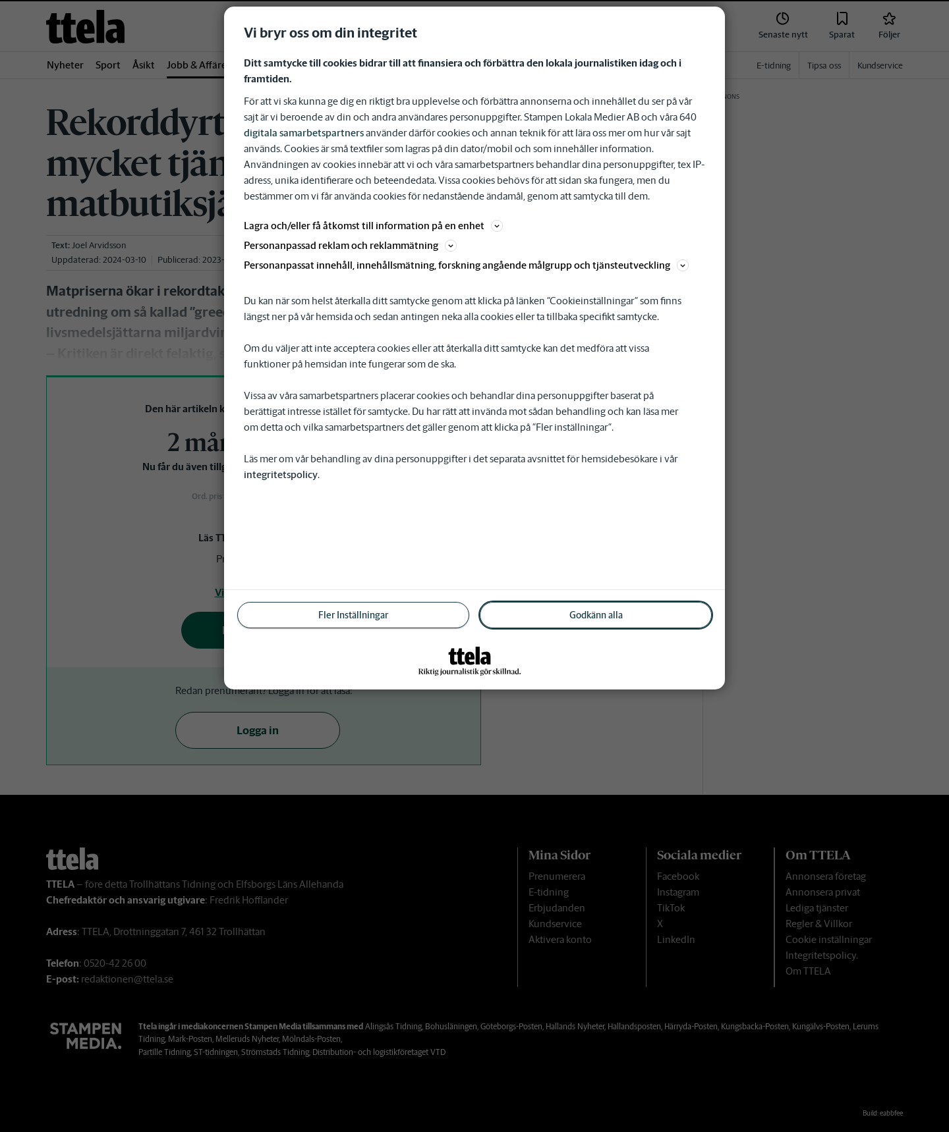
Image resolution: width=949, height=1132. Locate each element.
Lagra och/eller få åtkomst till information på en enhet (373, 225)
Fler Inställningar (353, 615)
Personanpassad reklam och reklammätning (350, 245)
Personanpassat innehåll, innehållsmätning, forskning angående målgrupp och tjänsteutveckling (466, 265)
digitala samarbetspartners (304, 132)
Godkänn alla (596, 615)
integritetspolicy (281, 474)
